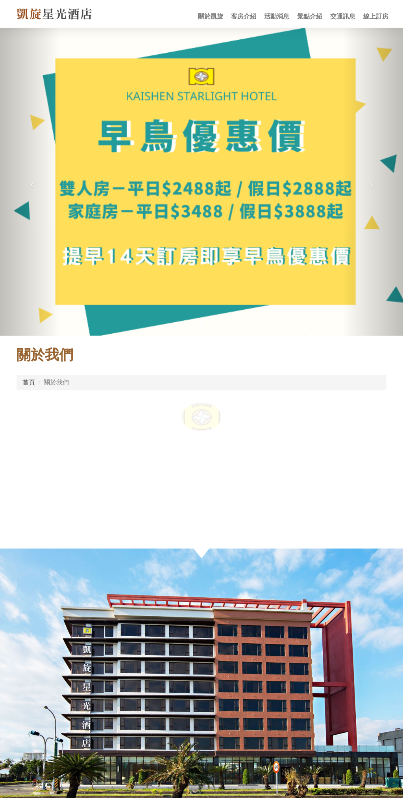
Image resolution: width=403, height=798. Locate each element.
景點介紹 (309, 16)
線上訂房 (375, 16)
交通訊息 (342, 16)
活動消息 (276, 16)
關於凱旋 (210, 16)
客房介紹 (243, 16)
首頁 (28, 382)
